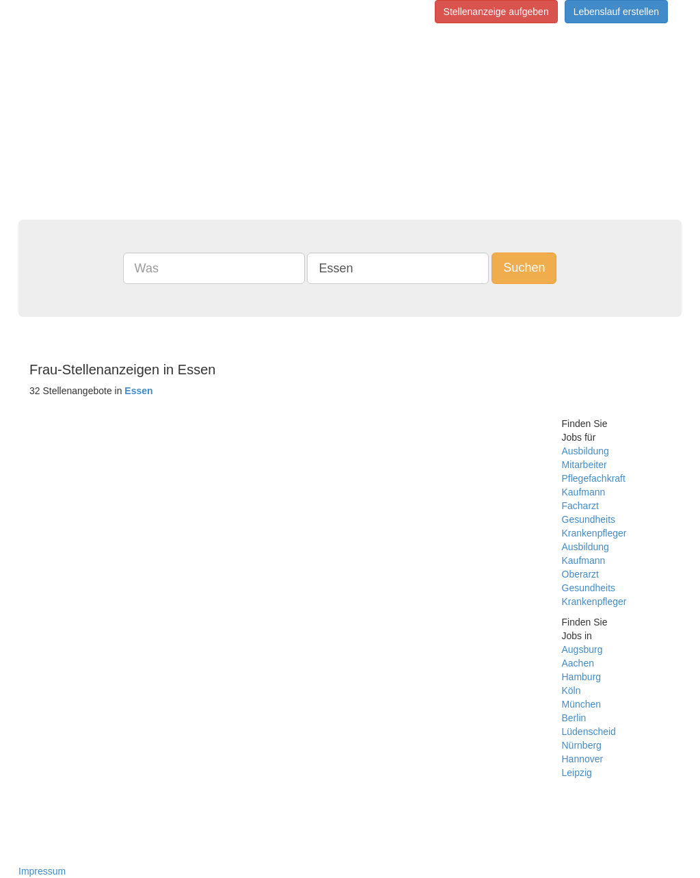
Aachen (578, 663)
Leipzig (577, 772)
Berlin (574, 717)
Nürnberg (582, 745)
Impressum (42, 871)
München (582, 704)
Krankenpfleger (594, 533)
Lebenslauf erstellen (616, 11)
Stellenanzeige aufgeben (496, 11)
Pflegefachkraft (593, 478)
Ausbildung (585, 451)
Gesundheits (589, 519)
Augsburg (582, 649)
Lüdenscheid (589, 731)
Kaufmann (584, 492)
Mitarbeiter (584, 464)
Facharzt (580, 505)
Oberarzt (580, 574)
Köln (571, 690)
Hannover (583, 758)
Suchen (524, 267)
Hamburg (582, 676)
